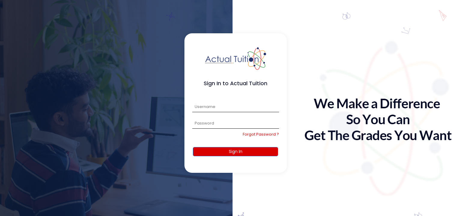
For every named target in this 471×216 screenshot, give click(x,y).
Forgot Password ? (261, 134)
